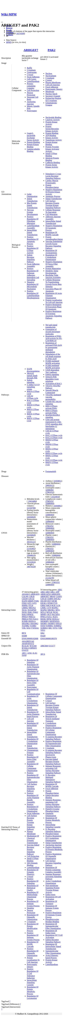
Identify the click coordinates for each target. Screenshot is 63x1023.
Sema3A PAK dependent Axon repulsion (52, 379)
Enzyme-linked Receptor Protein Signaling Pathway (53, 761)
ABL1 (52, 592)
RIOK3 (43, 619)
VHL (24, 628)
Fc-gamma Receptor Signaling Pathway (53, 738)
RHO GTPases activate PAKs (51, 407)
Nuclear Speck (51, 94)
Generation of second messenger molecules (52, 331)
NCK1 (24, 610)
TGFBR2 (25, 626)
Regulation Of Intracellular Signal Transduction (53, 946)
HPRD (8, 42)
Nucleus (48, 73)
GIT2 (34, 603)
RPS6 (49, 619)
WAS (28, 628)
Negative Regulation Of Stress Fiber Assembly (53, 264)
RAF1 (55, 617)
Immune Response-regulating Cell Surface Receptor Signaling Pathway (53, 803)
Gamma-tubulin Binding (33, 150)
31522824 (31, 562)
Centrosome (32, 72)
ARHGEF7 (31, 50)
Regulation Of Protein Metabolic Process (32, 990)
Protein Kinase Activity (51, 123)
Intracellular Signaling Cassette (32, 982)
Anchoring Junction (31, 103)
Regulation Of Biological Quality (32, 887)
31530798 (31, 508)
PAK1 (30, 612)
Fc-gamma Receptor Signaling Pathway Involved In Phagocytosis (53, 753)
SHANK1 (26, 623)
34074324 (31, 567)
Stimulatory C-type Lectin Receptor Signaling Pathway (53, 176)
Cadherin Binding (52, 162)
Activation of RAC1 (53, 383)
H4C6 (48, 605)
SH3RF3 (51, 623)
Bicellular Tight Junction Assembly (53, 276)
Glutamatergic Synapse (51, 104)
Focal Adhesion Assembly (33, 265)
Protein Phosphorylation (52, 186)
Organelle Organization (50, 814)
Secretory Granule (52, 96)
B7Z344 (33, 646)
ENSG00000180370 (48, 638)
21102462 (31, 549)
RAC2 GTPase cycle (53, 438)
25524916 (55, 497)
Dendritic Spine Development (51, 272)
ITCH (30, 605)
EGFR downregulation (33, 370)
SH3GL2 (55, 619)
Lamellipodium (33, 81)
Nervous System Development (32, 212)
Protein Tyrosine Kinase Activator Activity (52, 149)
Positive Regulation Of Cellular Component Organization (53, 731)
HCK (53, 605)
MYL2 (43, 612)
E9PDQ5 (33, 648)
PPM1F (25, 617)
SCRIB (25, 621)
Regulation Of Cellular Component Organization (32, 767)
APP (57, 592)
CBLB (31, 596)
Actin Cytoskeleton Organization (53, 882)
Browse (9, 28)
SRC (50, 628)
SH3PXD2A (54, 621)
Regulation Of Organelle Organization (32, 917)
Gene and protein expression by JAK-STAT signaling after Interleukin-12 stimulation (53, 424)
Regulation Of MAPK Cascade (52, 233)
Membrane (49, 91)
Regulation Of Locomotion (32, 997)
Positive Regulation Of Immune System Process (33, 936)
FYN (55, 603)
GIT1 (29, 603)
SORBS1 (49, 626)
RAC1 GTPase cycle (53, 435)
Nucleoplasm (50, 76)
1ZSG (29, 653)
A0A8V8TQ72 (28, 643)
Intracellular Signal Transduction (53, 222)
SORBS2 (57, 626)
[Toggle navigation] (2, 22)
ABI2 (42, 592)
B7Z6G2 (25, 648)
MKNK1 (51, 610)
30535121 (31, 542)
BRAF (52, 596)
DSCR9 (43, 601)
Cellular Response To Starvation (52, 211)
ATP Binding (50, 135)
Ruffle (29, 68)
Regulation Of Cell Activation (53, 898)
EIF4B (54, 601)
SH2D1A (32, 621)
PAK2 (51, 50)
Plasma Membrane (53, 82)
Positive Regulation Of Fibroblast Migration (32, 220)
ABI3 (47, 592)
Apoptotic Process (52, 196)
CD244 (25, 599)
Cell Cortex (31, 79)
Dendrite (30, 908)
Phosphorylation (52, 834)
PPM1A (43, 617)
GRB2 (43, 605)
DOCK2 (57, 599)
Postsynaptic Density (53, 89)
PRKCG (32, 617)
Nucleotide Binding (53, 117)
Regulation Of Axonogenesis (51, 251)
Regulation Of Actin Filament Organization (33, 667)
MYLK (49, 612)
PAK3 (24, 614)
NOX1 (24, 612)
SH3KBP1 (44, 621)
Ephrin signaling (30, 381)
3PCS (42, 654)
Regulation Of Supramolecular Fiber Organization (53, 926)
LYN (49, 608)
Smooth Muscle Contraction (51, 391)
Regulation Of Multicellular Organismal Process (32, 895)
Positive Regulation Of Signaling (32, 881)
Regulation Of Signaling (32, 661)
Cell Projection (33, 90)
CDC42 (31, 599)
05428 (42, 636)
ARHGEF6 (35, 594)
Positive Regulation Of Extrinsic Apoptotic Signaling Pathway (53, 314)
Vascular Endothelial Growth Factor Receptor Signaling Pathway (53, 244)
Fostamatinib (50, 471)
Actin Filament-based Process (51, 956)
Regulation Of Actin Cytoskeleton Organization (32, 699)
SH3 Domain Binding (32, 864)
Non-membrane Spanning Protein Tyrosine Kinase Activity (52, 888)
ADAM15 (26, 594)
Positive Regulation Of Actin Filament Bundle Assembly (33, 797)
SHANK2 (34, 623)
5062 (42, 633)
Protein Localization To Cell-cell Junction (53, 301)
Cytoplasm (31, 70)
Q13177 (52, 646)
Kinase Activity (51, 138)
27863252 (49, 492)
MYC (57, 610)
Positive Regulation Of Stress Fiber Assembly (32, 758)
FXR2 (24, 603)
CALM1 (25, 596)
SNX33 (59, 623)
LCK (58, 605)
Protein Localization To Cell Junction (33, 960)
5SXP (24, 655)
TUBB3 (33, 626)
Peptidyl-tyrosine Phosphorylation (52, 810)
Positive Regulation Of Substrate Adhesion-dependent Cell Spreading (33, 274)
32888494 (49, 490)
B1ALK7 (25, 646)
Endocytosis (50, 894)
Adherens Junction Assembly (53, 218)
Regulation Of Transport (51, 902)
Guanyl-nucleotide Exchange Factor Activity (33, 136)
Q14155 (25, 650)
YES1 (42, 630)
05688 (24, 636)
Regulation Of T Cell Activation (53, 936)
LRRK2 (25, 608)
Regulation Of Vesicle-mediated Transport (52, 718)
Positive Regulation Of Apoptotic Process (32, 240)
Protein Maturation (53, 268)
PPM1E (30, 614)
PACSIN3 (56, 614)
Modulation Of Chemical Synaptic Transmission (33, 839)
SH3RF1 (43, 623)
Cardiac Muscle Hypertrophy (51, 181)
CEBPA (50, 599)
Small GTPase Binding (51, 154)
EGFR (24, 601)
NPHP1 (43, 614)
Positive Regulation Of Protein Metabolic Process (54, 849)
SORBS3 (44, 628)
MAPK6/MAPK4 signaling (52, 416)
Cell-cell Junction (52, 85)
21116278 (49, 578)
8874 (24, 633)
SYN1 (55, 628)
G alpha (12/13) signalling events (33, 387)
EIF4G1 (43, 603)
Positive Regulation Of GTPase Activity (32, 249)
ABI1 (60, 590)
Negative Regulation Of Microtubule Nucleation (32, 285)
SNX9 (42, 626)
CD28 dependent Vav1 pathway (52, 371)
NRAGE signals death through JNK (32, 375)
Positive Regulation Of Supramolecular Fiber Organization (33, 777)
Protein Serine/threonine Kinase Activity (52, 128)
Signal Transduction (32, 200)
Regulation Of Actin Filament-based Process (33, 714)
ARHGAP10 (45, 594)
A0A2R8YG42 (28, 641)
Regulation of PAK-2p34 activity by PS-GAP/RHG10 (53, 338)
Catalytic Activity (52, 120)
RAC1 (35, 619)
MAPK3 (43, 610)
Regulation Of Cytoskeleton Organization (51, 257)
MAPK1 (55, 608)
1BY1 (24, 653)
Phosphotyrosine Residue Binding (52, 920)
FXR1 (36, 601)
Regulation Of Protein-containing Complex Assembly (53, 869)
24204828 (31, 517)
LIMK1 (43, 608)
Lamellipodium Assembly (33, 227)
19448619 (31, 555)
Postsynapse (32, 111)
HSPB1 (25, 605)
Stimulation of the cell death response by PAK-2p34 (53, 356)
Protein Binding (33, 142)
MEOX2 (32, 608)
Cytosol (30, 75)
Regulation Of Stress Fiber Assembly (32, 682)
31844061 (57, 506)
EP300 (50, 603)
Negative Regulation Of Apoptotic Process (53, 228)
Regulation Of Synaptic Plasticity (32, 872)
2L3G (34, 653)
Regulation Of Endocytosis (51, 932)
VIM (60, 628)
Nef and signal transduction (51, 326)
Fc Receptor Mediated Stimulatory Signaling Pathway (53, 778)
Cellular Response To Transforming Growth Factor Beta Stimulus (53, 283)
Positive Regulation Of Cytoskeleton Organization (32, 807)
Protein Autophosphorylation (54, 238)
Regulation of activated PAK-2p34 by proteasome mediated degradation (53, 347)
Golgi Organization (32, 195)
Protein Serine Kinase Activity (51, 166)
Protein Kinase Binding (33, 145)
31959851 (57, 481)
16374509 (20, 33)
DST (49, 601)
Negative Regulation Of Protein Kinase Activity (53, 192)
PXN (31, 619)
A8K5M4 (44, 646)
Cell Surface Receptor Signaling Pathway (32, 787)
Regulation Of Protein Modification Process (32, 927)
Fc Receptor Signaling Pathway (53, 830)
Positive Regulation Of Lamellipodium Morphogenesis (33, 294)
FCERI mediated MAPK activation (52, 362)
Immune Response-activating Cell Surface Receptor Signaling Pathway (53, 769)
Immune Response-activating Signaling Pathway (53, 876)
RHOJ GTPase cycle (53, 453)
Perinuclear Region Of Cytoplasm (53, 99)
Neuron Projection (31, 94)
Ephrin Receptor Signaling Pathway (31, 258)
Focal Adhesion (33, 77)
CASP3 (59, 596)
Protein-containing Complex (31, 86)
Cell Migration (51, 214)
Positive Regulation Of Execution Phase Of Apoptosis (53, 307)
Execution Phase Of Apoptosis (53, 290)
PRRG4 (25, 619)
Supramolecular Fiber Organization (53, 952)
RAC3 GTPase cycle (53, 460)
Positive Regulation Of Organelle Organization (32, 952)
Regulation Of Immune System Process (33, 903)
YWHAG (35, 628)
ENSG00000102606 (30, 638)
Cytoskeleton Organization (50, 724)
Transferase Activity (53, 140)
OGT (49, 614)
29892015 (49, 485)
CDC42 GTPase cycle (32, 397)
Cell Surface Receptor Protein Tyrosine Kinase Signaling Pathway (53, 204)
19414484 (32, 501)
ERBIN (31, 601)
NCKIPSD (32, 610)
